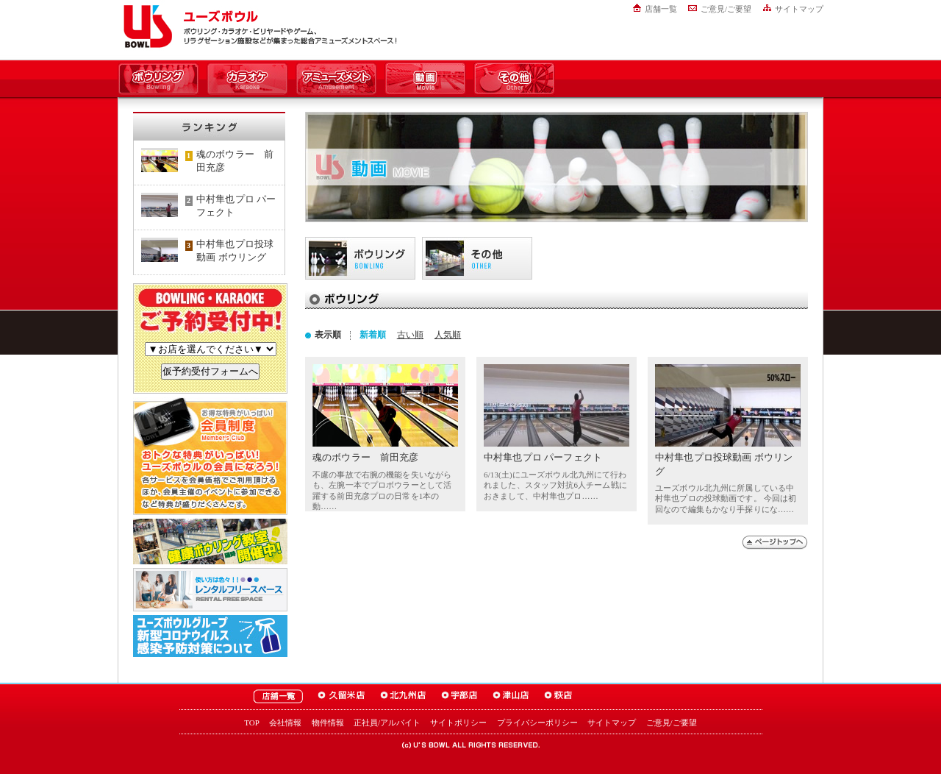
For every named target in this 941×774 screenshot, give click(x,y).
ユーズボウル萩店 (558, 696)
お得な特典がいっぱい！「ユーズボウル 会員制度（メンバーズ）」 (210, 456)
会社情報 (285, 722)
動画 (425, 79)
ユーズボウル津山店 (511, 696)
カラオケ (247, 79)
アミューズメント (336, 79)
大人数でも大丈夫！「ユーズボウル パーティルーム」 (210, 589)
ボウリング (158, 79)
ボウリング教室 (210, 541)
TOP (252, 722)
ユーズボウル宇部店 (459, 696)
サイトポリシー (458, 722)
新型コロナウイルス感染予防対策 (210, 636)
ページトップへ (775, 543)
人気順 (447, 335)
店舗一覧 (661, 8)
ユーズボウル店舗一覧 (278, 696)
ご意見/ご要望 (726, 8)
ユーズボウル (145, 26)
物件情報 (328, 722)
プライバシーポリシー (537, 722)
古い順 (410, 335)
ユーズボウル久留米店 (341, 696)
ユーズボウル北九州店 (403, 696)
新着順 (372, 335)
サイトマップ (799, 8)
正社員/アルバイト (387, 722)
